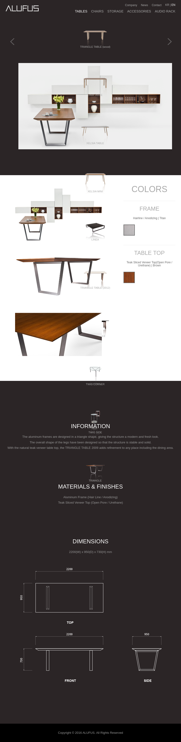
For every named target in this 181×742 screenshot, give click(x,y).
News (144, 5)
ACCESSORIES (139, 11)
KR (167, 5)
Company (131, 5)
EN (173, 5)
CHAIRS (97, 11)
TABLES (81, 11)
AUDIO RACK (165, 11)
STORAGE (115, 11)
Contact (156, 5)
